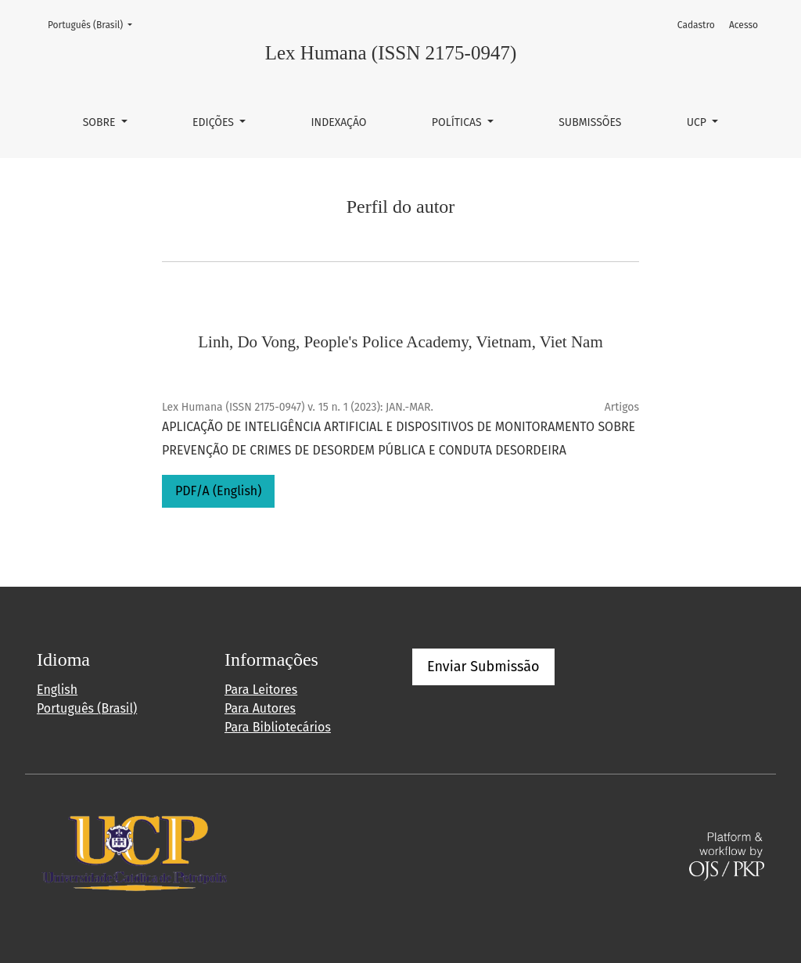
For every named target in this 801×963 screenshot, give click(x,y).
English (57, 689)
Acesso (743, 25)
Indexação (338, 122)
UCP (698, 122)
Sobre (101, 122)
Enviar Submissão (483, 666)
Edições (214, 122)
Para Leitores (260, 689)
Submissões (590, 122)
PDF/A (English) (218, 490)
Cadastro (696, 25)
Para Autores (260, 708)
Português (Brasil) (94, 24)
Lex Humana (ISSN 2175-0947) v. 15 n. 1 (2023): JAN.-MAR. (297, 407)
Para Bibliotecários (277, 727)
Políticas (458, 122)
